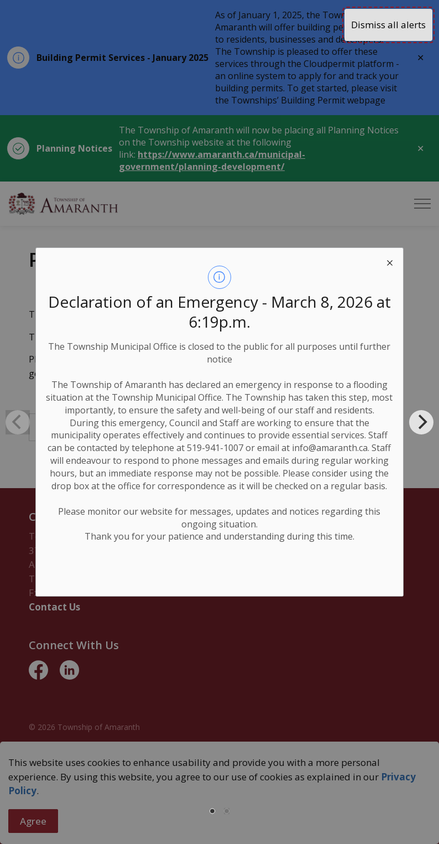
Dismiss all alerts (388, 24)
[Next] (421, 422)
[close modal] (390, 261)
